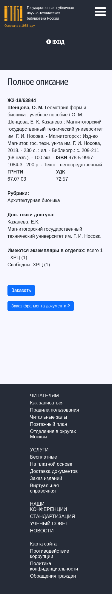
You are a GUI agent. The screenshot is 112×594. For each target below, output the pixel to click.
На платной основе (51, 464)
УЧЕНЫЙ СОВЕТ (49, 523)
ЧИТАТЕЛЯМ (44, 395)
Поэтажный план (48, 424)
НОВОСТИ (42, 530)
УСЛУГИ (39, 449)
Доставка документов (54, 471)
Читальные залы (48, 417)
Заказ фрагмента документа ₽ (40, 306)
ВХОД (58, 42)
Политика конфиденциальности (54, 566)
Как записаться (47, 402)
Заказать (21, 290)
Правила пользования (54, 409)
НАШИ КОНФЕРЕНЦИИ (48, 506)
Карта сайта (43, 543)
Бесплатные (43, 456)
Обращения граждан (53, 576)
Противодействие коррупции (49, 553)
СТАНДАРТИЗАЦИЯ (52, 516)
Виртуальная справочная (44, 488)
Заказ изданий (46, 478)
